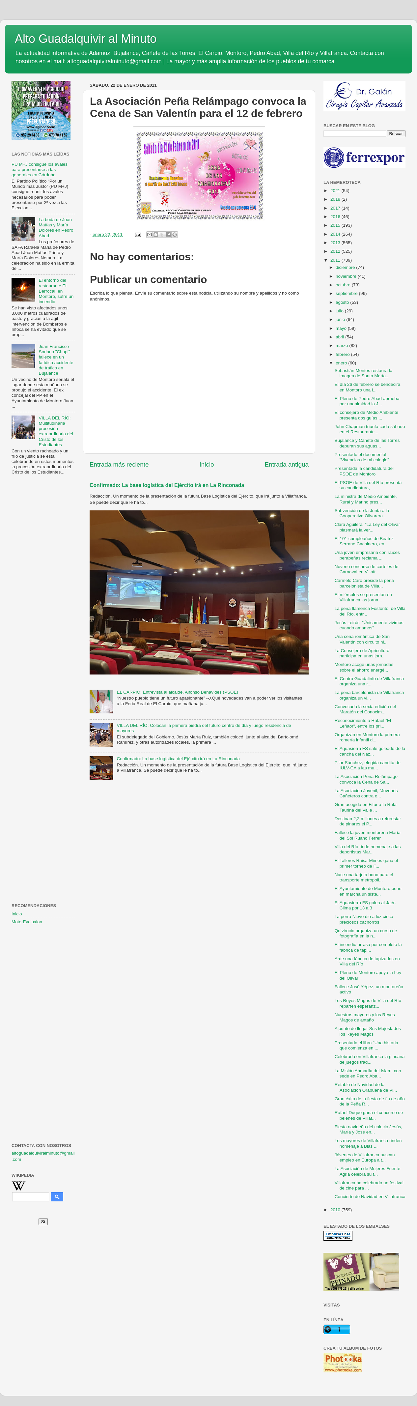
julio (340, 310)
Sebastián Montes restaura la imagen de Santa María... (364, 373)
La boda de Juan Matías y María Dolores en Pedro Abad (56, 227)
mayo (342, 328)
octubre (344, 284)
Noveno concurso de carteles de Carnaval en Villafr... (367, 569)
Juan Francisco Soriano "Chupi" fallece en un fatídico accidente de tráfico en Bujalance (56, 360)
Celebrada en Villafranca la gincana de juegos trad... (370, 1059)
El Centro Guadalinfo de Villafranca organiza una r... (369, 681)
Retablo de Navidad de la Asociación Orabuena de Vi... (366, 1087)
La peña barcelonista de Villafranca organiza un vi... (369, 695)
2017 (336, 208)
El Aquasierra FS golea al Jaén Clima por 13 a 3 (365, 905)
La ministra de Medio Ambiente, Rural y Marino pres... (366, 499)
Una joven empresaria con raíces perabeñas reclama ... (367, 555)
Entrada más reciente (119, 464)
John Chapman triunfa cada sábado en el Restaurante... (370, 429)
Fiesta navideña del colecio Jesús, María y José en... (369, 1129)
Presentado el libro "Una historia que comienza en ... (366, 1045)
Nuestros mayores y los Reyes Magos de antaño (365, 1017)
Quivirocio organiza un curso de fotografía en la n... (366, 933)
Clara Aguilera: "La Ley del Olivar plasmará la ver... (367, 527)
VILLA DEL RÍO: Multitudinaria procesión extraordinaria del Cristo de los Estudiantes (56, 431)
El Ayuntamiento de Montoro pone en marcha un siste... (368, 891)
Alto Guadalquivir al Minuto (85, 38)
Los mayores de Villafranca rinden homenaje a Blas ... (368, 1143)
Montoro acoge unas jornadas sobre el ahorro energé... (364, 667)
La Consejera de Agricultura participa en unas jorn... (362, 653)
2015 (336, 225)
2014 (336, 234)
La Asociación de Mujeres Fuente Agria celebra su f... (368, 1171)
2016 (336, 216)
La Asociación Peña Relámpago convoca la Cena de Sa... (366, 779)
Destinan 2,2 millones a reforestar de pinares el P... (368, 821)
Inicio (207, 464)
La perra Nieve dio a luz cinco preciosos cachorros (364, 919)
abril (340, 336)
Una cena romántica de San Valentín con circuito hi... (362, 639)
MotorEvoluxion (27, 921)
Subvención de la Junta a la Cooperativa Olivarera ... (362, 513)
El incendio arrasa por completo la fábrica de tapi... (368, 947)
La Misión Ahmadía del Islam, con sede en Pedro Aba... (368, 1073)
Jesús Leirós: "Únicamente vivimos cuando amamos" (369, 625)
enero (342, 362)
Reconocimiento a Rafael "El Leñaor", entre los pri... (363, 723)
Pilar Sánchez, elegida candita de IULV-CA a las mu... (368, 765)
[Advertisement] (43, 587)
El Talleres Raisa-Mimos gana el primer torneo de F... (366, 863)
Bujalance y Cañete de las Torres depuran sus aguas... (367, 443)
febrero (343, 354)
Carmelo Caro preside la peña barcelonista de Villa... (364, 583)
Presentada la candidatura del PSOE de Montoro (364, 471)
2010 (336, 1209)
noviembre (347, 276)
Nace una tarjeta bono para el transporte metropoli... (364, 877)
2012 (336, 251)
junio (341, 319)
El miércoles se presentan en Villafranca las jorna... (363, 597)
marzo (342, 345)
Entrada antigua (287, 464)
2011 (336, 260)
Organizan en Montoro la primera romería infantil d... (367, 737)
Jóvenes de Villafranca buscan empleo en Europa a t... (365, 1157)
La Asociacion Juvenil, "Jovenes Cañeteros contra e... (366, 793)
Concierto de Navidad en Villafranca (370, 1196)
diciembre (346, 267)
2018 (336, 199)
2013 (336, 242)
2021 (336, 190)
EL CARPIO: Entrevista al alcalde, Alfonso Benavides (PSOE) (177, 692)
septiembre (347, 293)
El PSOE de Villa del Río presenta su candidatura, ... (368, 485)
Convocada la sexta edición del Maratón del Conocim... (365, 709)
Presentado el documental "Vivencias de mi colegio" (362, 457)
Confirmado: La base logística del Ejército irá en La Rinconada (167, 485)
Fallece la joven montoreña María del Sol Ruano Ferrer (368, 835)
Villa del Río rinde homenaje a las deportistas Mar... (368, 849)
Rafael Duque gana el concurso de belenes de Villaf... (369, 1115)
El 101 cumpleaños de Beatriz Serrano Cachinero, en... (364, 541)
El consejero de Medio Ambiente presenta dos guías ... (367, 415)
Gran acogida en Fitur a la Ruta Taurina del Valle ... (366, 807)
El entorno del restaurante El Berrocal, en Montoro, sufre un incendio (56, 291)
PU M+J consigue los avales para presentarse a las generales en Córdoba (40, 169)
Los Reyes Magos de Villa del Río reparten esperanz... (368, 1003)
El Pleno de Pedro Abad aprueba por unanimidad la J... (367, 401)
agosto (343, 302)
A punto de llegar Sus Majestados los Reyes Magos (368, 1031)
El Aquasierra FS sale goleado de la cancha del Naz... (370, 751)
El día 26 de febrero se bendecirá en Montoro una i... (368, 387)
